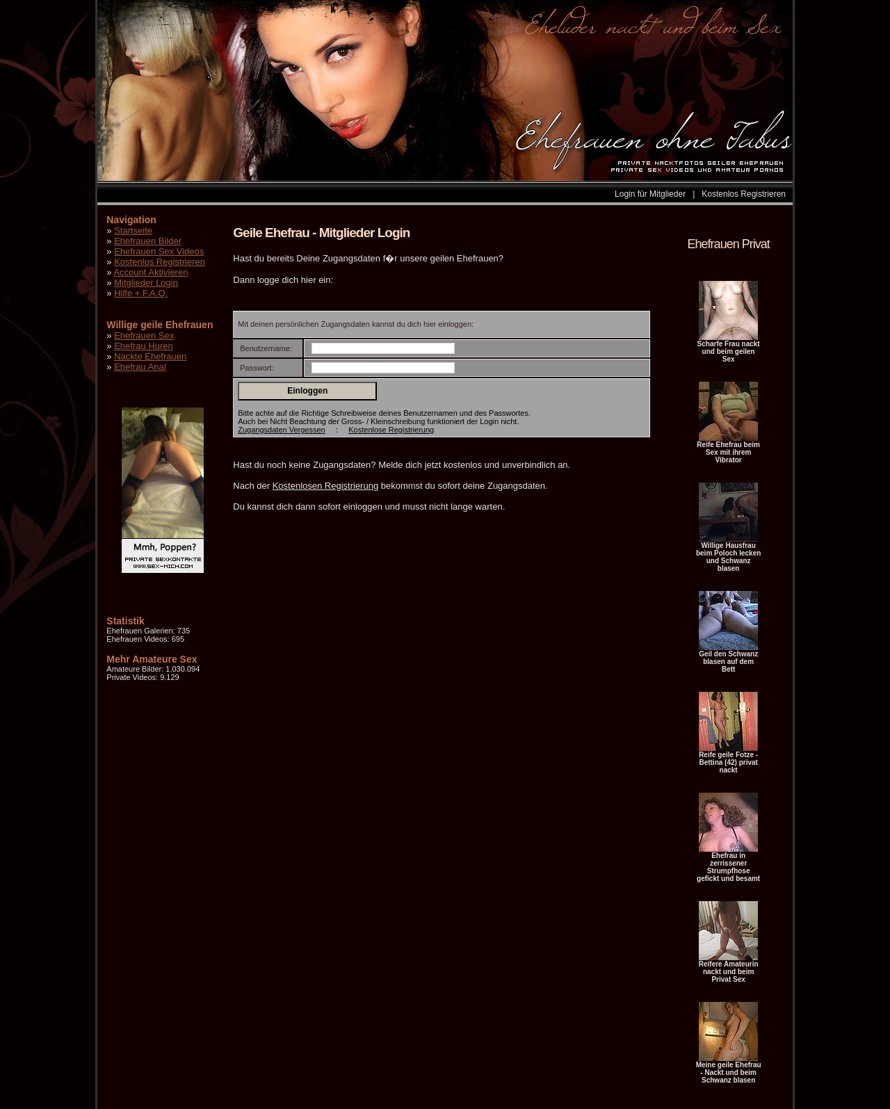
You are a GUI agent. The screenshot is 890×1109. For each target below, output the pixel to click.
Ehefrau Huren (143, 346)
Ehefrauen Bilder (147, 241)
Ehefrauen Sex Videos (159, 251)
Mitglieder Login (146, 282)
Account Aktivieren (150, 272)
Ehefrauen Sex (144, 335)
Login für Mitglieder (650, 194)
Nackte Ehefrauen (150, 356)
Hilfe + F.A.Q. (141, 293)
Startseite (133, 230)
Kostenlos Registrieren (744, 194)
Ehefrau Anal (139, 367)
